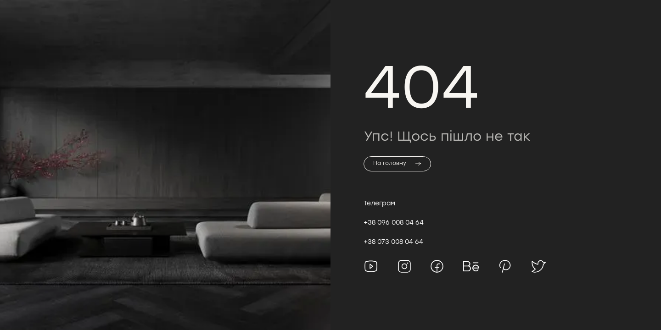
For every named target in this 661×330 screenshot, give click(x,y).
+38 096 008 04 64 (394, 222)
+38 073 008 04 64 (393, 241)
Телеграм (379, 203)
